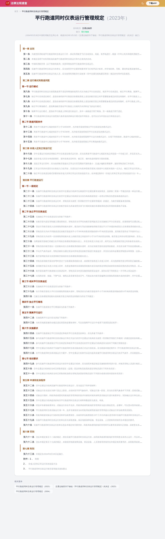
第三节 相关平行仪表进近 (34, 281)
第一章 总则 (28, 49)
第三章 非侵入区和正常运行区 (37, 148)
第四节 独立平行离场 (32, 302)
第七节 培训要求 (30, 359)
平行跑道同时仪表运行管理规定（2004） (33, 491)
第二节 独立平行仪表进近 (34, 212)
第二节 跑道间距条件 (32, 122)
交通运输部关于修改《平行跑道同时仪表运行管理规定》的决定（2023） (86, 486)
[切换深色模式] (143, 3)
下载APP (153, 3)
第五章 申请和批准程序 (34, 380)
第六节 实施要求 (30, 328)
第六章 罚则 (28, 432)
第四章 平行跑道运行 (33, 180)
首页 (16, 11)
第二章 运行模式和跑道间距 (36, 80)
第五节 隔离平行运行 (32, 313)
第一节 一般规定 (30, 186)
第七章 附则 (28, 449)
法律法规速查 (16, 3)
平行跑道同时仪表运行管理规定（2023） (33, 486)
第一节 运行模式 (30, 86)
